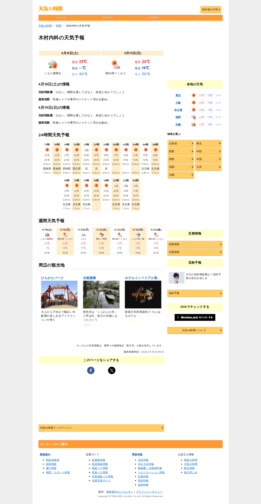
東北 (199, 143)
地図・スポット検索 (58, 472)
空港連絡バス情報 (102, 476)
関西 (58, 25)
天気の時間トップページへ (56, 427)
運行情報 (51, 468)
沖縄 (171, 175)
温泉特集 (143, 484)
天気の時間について (194, 330)
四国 (171, 167)
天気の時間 (45, 25)
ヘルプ (200, 17)
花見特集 (143, 460)
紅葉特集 (143, 476)
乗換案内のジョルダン (119, 491)
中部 (199, 151)
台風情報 (153, 17)
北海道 (173, 143)
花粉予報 (174, 293)
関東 (171, 151)
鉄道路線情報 (100, 464)
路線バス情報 (100, 468)
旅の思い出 (191, 472)
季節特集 (137, 454)
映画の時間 (191, 460)
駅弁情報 (189, 468)
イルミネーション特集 (151, 472)
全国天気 (61, 17)
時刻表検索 (52, 460)
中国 (199, 159)
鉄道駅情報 (98, 460)
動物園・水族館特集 (150, 468)
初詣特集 (143, 480)
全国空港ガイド (101, 480)
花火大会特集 (146, 464)
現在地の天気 (210, 9)
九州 (199, 167)
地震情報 (107, 17)
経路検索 (51, 464)
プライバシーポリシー (149, 491)
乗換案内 (45, 454)
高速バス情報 (100, 472)
